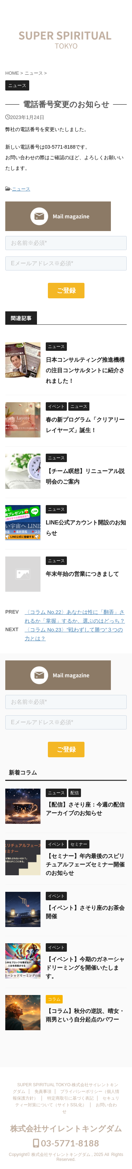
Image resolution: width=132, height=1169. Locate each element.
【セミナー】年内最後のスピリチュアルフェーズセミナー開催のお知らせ (85, 864)
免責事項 (42, 1091)
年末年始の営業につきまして (82, 574)
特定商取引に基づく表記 (70, 1098)
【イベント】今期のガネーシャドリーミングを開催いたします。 (85, 967)
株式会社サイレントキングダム (66, 1128)
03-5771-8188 (66, 1143)
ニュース (21, 189)
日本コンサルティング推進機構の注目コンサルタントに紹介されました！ (85, 370)
